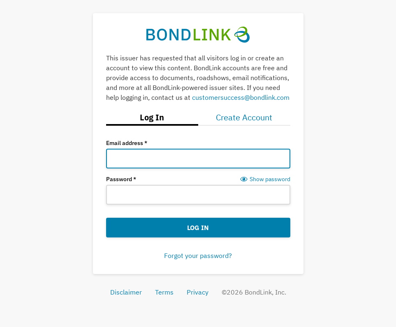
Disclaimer (126, 292)
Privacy (197, 292)
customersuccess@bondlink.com (240, 97)
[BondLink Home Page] (198, 34)
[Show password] (265, 179)
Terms (164, 292)
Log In (198, 227)
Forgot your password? (198, 255)
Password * (121, 179)
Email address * (126, 143)
